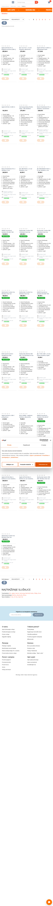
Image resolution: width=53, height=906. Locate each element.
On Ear (15, 597)
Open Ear (20, 597)
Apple (13, 593)
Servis (3, 667)
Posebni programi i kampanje (34, 636)
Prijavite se (38, 614)
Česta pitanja (30, 629)
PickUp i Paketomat (32, 650)
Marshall (27, 593)
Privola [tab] (9, 445)
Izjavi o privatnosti (35, 455)
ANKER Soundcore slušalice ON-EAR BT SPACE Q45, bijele (42, 416)
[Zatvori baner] (50, 440)
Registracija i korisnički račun (34, 632)
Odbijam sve (10, 464)
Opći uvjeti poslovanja (32, 659)
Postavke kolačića (26, 464)
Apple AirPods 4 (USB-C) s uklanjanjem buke (44, 48)
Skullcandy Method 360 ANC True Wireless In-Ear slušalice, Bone (26, 354)
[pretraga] (36, 2)
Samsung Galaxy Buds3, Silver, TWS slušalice (26, 107)
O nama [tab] (43, 445)
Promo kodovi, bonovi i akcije (9, 653)
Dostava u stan (31, 648)
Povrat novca (5, 664)
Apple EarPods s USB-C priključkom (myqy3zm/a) (8, 416)
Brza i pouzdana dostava (33, 646)
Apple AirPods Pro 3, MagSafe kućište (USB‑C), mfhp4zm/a (9, 48)
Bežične (14, 595)
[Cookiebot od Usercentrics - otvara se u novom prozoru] (41, 440)
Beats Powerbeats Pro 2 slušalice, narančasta (44, 107)
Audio (19, 6)
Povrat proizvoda (6, 662)
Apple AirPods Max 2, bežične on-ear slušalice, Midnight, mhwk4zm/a (26, 478)
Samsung (22, 593)
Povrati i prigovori (6, 659)
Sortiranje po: (5, 19)
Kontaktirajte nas (31, 664)
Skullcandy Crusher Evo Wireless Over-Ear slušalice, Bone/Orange (8, 536)
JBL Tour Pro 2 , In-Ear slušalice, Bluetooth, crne (25, 48)
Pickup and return (6, 669)
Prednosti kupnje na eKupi (8, 632)
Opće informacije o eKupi (8, 629)
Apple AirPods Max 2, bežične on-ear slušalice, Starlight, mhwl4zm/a (9, 478)
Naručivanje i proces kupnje (9, 648)
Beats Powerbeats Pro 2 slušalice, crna (8, 169)
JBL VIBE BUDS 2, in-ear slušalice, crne (25, 169)
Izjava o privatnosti (32, 662)
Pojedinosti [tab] (26, 445)
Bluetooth (19, 595)
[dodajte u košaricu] (5, 78)
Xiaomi (17, 593)
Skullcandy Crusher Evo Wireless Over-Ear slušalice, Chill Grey (25, 293)
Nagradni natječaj (6, 636)
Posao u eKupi (5, 634)
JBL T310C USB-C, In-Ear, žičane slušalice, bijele (44, 354)
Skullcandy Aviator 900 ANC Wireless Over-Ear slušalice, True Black (43, 478)
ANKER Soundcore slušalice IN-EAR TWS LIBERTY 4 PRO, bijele (8, 231)
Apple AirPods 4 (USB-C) (8, 107)
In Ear (11, 597)
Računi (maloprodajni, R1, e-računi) (10, 650)
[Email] (20, 614)
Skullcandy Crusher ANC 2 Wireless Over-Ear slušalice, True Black (26, 231)
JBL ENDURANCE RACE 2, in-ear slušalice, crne (44, 169)
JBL (10, 593)
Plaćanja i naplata (6, 646)
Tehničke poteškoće (32, 634)
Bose (39, 593)
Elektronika (13, 6)
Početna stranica (5, 6)
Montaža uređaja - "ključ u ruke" (35, 653)
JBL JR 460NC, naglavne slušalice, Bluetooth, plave (25, 416)
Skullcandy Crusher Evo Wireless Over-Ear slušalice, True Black (8, 293)
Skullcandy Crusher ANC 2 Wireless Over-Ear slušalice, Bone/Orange (44, 231)
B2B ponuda (30, 639)
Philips (35, 593)
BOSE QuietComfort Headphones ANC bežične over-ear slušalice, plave (7, 354)
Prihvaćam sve (43, 464)
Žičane (24, 595)
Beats (31, 593)
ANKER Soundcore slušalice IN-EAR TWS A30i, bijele (43, 293)
